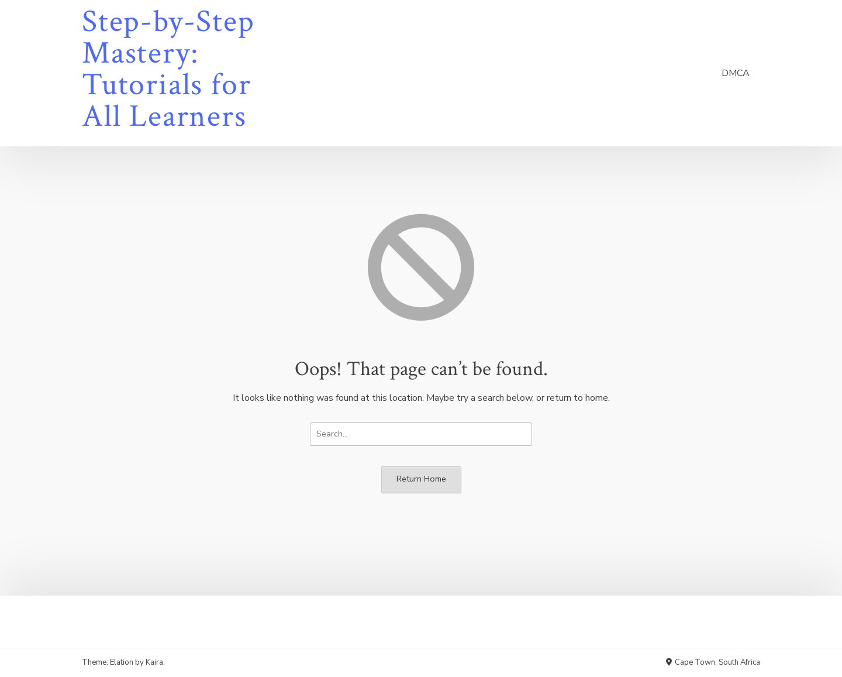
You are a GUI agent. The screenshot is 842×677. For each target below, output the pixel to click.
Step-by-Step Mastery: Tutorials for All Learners (168, 69)
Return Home (421, 478)
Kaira (154, 662)
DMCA (736, 73)
